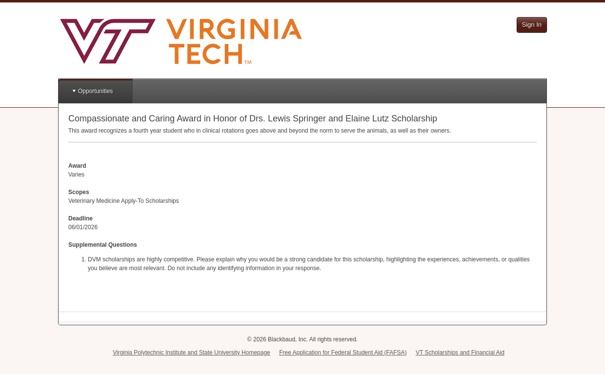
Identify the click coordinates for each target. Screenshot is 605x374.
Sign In (532, 24)
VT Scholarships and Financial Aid (460, 352)
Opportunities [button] (95, 91)
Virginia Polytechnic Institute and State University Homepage (191, 352)
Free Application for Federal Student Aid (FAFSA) (342, 352)
